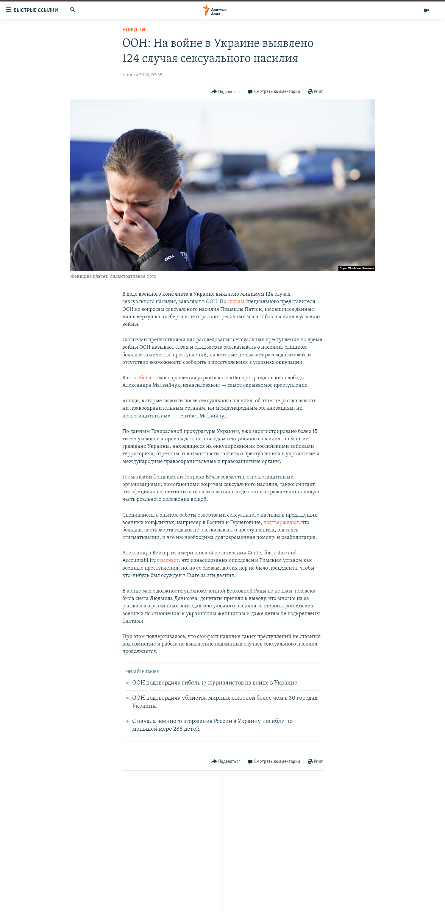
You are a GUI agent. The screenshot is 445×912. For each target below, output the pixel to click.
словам (236, 302)
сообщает (144, 378)
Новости (133, 30)
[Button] (226, 92)
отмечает (168, 560)
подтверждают (281, 523)
